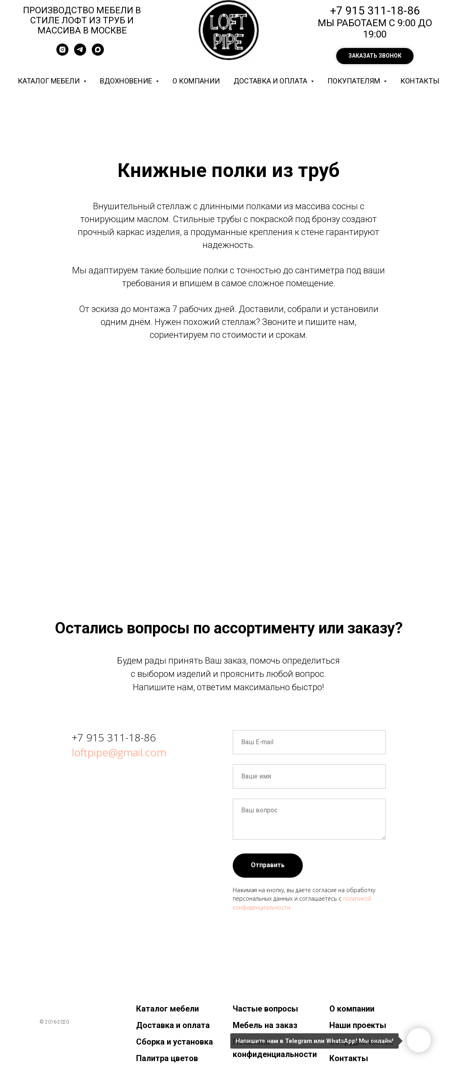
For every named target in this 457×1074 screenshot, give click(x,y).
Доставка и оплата (173, 1025)
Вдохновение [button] (127, 81)
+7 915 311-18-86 (114, 737)
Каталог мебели (167, 1009)
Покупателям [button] (354, 81)
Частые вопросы (265, 1009)
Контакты (419, 81)
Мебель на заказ (265, 1025)
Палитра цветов (167, 1058)
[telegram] (80, 53)
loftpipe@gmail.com (119, 752)
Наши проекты (357, 1025)
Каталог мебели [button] (49, 81)
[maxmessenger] (98, 53)
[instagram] (62, 53)
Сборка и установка (174, 1042)
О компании (196, 81)
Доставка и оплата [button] (271, 81)
